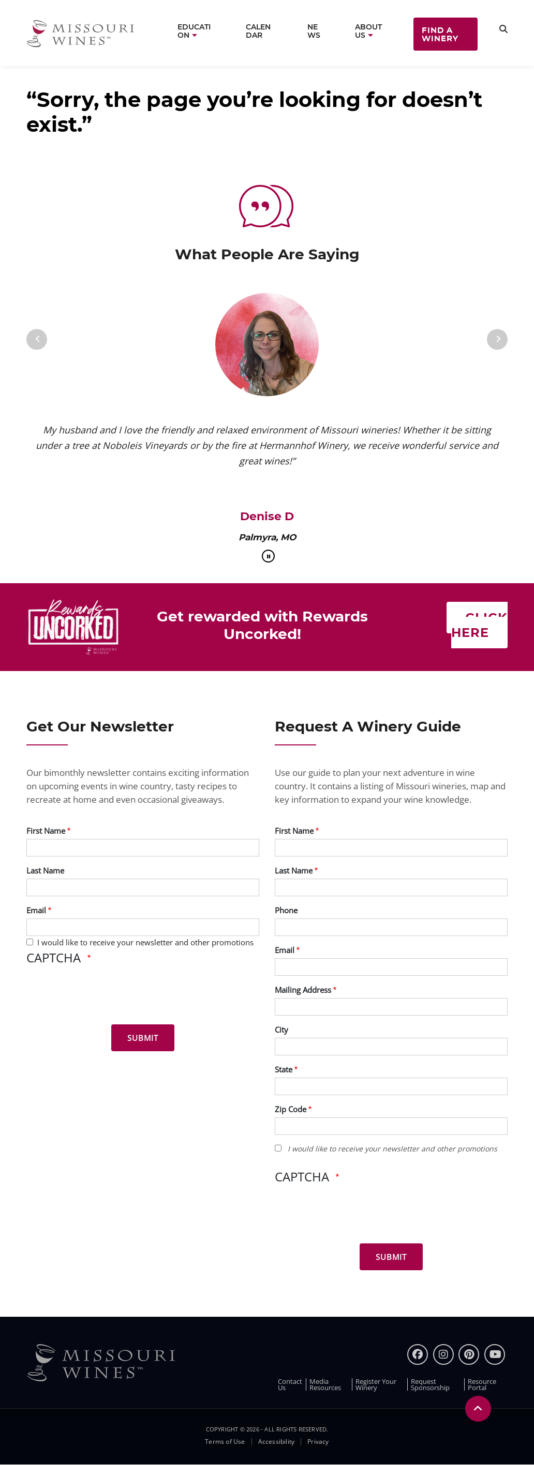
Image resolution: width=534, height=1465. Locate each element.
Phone (286, 910)
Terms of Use (225, 1441)
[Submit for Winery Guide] (391, 1256)
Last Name (45, 870)
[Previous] (36, 339)
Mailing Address (303, 990)
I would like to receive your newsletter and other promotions (145, 942)
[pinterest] (468, 1354)
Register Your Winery (375, 1384)
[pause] (268, 556)
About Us (368, 31)
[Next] (497, 339)
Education (194, 31)
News (313, 31)
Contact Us (290, 1384)
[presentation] (105, 996)
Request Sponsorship (430, 1384)
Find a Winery (440, 34)
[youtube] (494, 1354)
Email (36, 910)
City (281, 1029)
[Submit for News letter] (142, 1037)
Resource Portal (482, 1384)
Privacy (318, 1441)
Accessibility (276, 1441)
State (283, 1069)
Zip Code (290, 1109)
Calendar (258, 31)
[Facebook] (417, 1354)
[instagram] (443, 1354)
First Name (45, 830)
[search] (503, 29)
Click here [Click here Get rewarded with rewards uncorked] (479, 625)
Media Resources (325, 1384)
